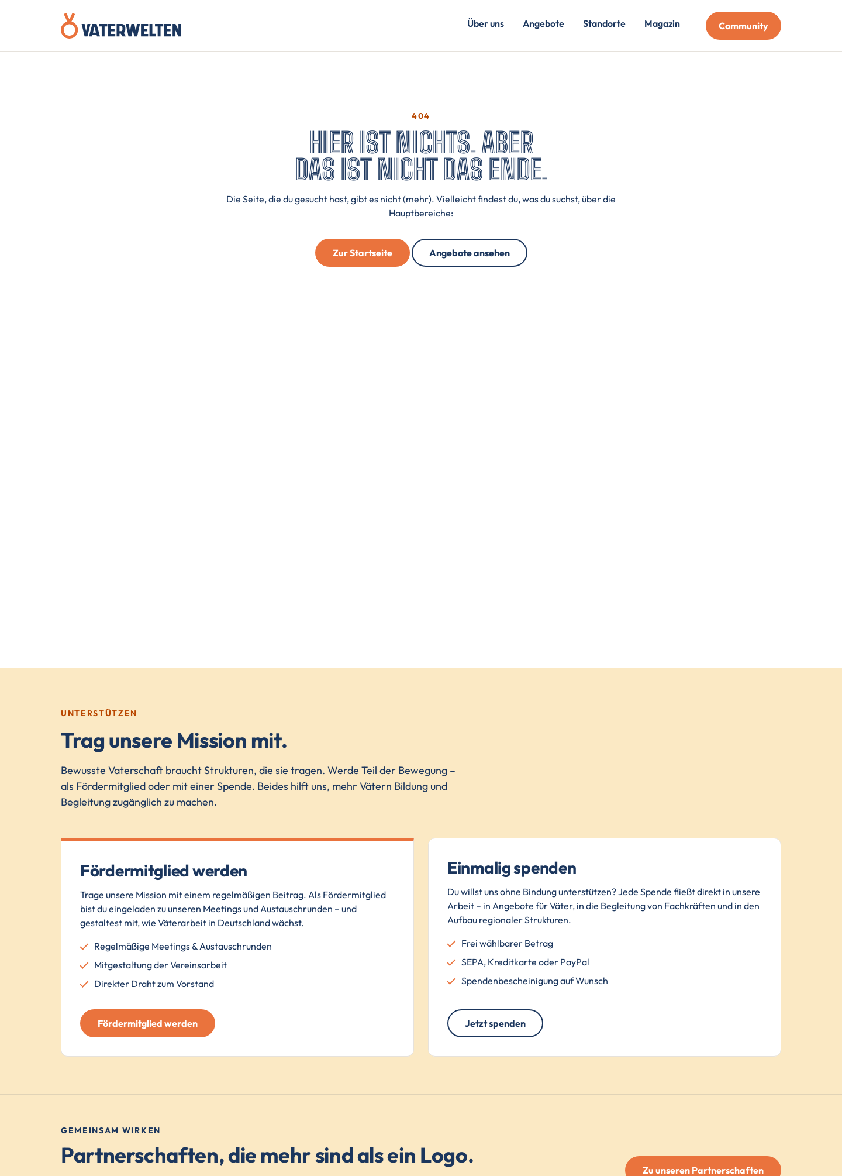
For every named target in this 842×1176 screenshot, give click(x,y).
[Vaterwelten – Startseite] (121, 26)
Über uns (485, 23)
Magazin (662, 23)
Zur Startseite (362, 253)
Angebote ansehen (469, 253)
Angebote (543, 23)
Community (743, 26)
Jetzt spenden (495, 1023)
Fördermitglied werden (148, 1023)
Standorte (604, 23)
